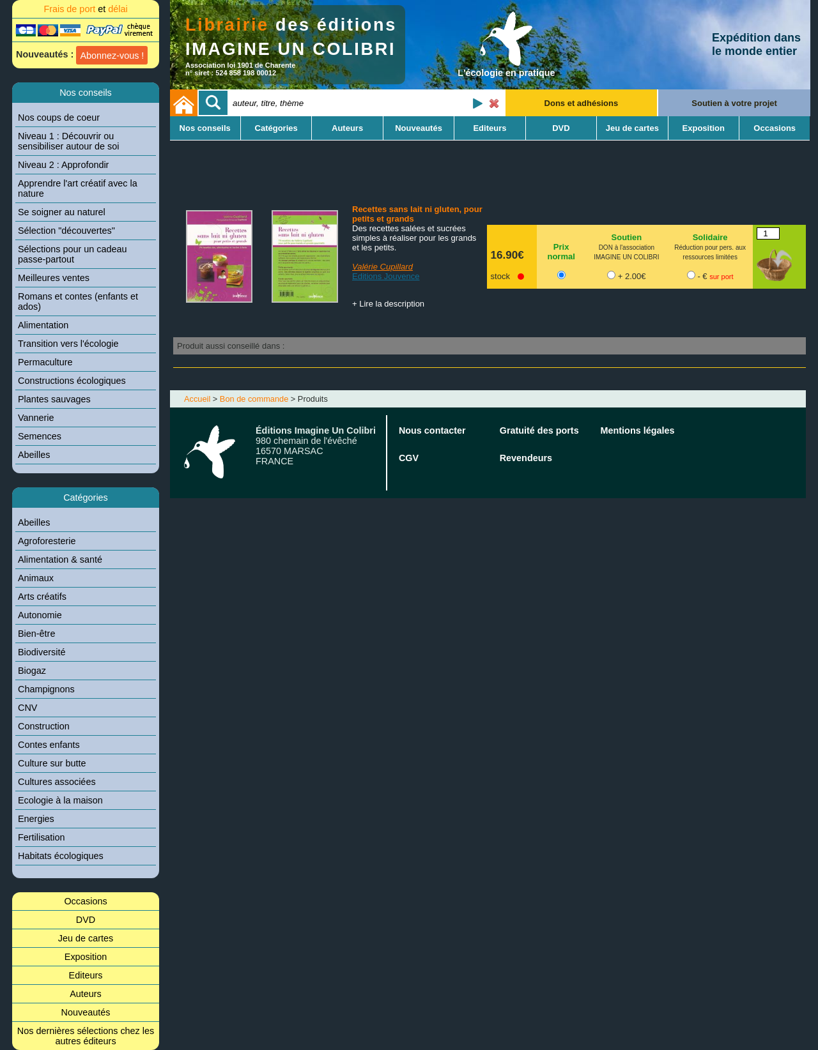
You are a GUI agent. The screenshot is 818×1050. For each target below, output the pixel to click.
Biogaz (32, 671)
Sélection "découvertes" (66, 230)
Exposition (86, 957)
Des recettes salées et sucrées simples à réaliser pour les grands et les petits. (414, 238)
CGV (409, 458)
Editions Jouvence (386, 276)
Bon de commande (254, 399)
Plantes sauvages (54, 399)
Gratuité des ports (539, 430)
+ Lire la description (388, 303)
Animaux (36, 578)
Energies (36, 819)
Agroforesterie (46, 541)
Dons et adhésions (581, 103)
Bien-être (36, 633)
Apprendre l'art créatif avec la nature (77, 188)
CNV (27, 708)
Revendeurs (526, 458)
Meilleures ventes (53, 278)
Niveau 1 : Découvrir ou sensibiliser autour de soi (68, 141)
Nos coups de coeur (59, 117)
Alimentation (43, 325)
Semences (39, 436)
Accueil (197, 399)
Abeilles (34, 455)
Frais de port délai (85, 9)
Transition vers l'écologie (68, 344)
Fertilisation (41, 837)
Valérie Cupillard (382, 266)
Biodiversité (41, 652)
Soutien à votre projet (734, 103)
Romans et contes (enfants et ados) (78, 301)
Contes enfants (49, 745)
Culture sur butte (52, 763)
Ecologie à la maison (60, 800)
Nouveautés (86, 1012)
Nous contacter (432, 430)
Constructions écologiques (72, 381)
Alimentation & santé (60, 559)
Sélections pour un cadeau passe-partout (72, 254)
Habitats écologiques (61, 856)
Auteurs (86, 994)
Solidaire (710, 237)
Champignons (46, 689)
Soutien (627, 237)
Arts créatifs (42, 596)
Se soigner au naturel (61, 212)
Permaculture (45, 362)
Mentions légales (638, 430)
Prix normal (561, 251)
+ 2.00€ (632, 276)
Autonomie (40, 615)
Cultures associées (57, 782)
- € (715, 276)
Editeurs (86, 975)
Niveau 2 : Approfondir (63, 165)
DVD (85, 920)
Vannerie (36, 418)
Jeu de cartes (85, 938)
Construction (44, 726)
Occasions (85, 901)
